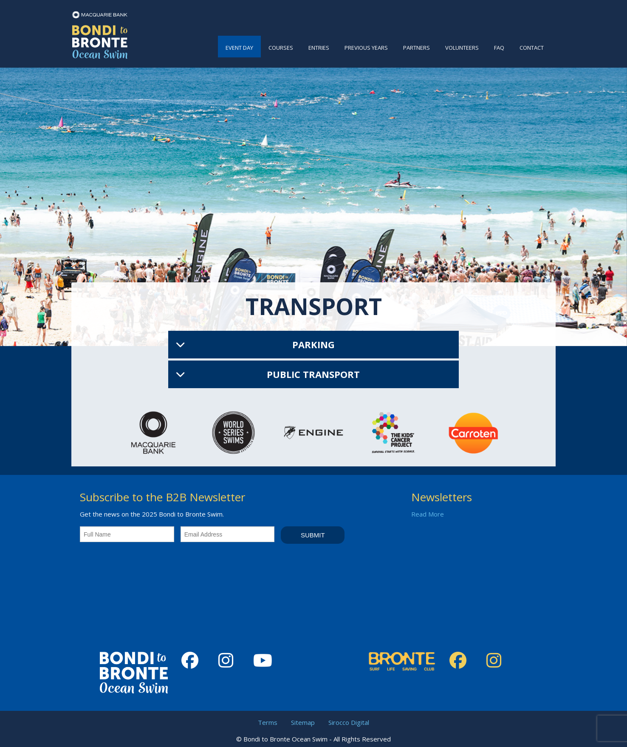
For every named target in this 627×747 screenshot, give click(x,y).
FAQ (499, 47)
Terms (267, 722)
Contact (532, 47)
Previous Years (366, 47)
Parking (313, 344)
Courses (280, 47)
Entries (318, 47)
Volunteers (462, 47)
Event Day (239, 47)
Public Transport (313, 374)
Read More (427, 514)
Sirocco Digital (348, 722)
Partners (416, 47)
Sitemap (303, 722)
